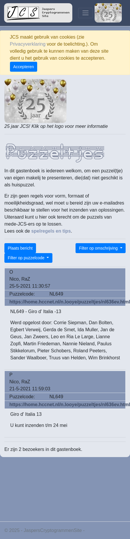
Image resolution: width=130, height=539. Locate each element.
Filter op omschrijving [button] (99, 248)
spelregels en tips (51, 231)
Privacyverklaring (28, 44)
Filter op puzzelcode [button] (27, 257)
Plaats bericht (20, 248)
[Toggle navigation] (85, 13)
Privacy (93, 530)
